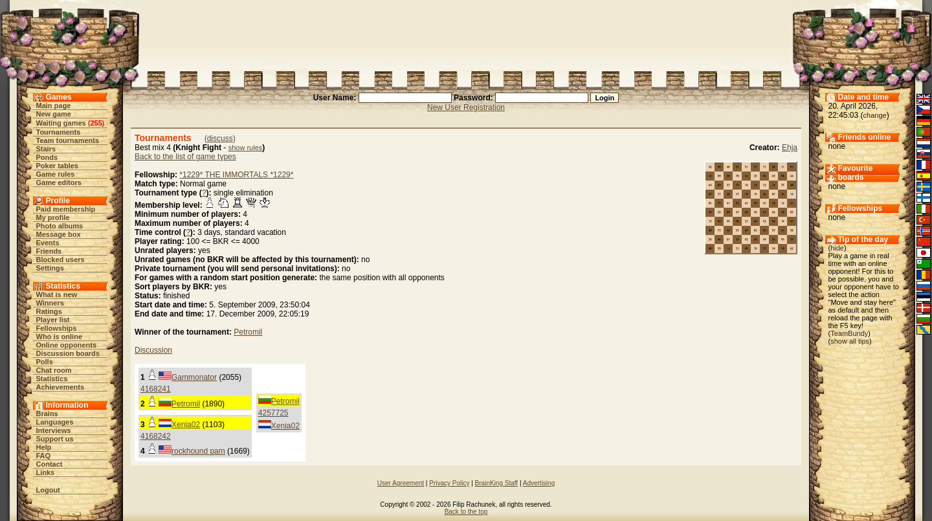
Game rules (55, 174)
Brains (47, 413)
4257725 (273, 412)
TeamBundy (849, 333)
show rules (245, 147)
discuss (220, 138)
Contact (49, 464)
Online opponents (66, 345)
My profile (53, 217)
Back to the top (466, 511)
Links (45, 472)
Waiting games (61, 123)
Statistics (52, 378)
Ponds (47, 157)
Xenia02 (285, 425)
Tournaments (58, 132)
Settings (50, 268)
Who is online (59, 336)
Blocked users (60, 259)
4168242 (155, 436)
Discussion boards (68, 353)
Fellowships (56, 328)
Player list (53, 320)
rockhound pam (198, 451)
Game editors (59, 182)
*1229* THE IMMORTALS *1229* (236, 174)
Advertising (539, 483)
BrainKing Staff (496, 483)
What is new (57, 294)
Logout (48, 490)
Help (44, 447)
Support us (55, 439)
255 (96, 123)
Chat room (54, 370)
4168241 (155, 389)
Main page (53, 105)
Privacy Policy (449, 483)
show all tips (849, 341)
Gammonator (194, 377)
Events (48, 243)
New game (53, 114)
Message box (58, 234)
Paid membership (66, 209)
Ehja (789, 147)
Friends (49, 251)
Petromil (248, 332)
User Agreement (400, 483)
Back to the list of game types (185, 156)
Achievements (60, 387)
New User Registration (466, 107)
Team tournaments (68, 140)
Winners (50, 303)
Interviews (53, 430)
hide (837, 248)
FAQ (43, 456)
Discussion (153, 350)
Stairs (46, 149)
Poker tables (57, 166)
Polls (44, 362)
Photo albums (59, 226)
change (875, 115)
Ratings (49, 311)
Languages (55, 422)
